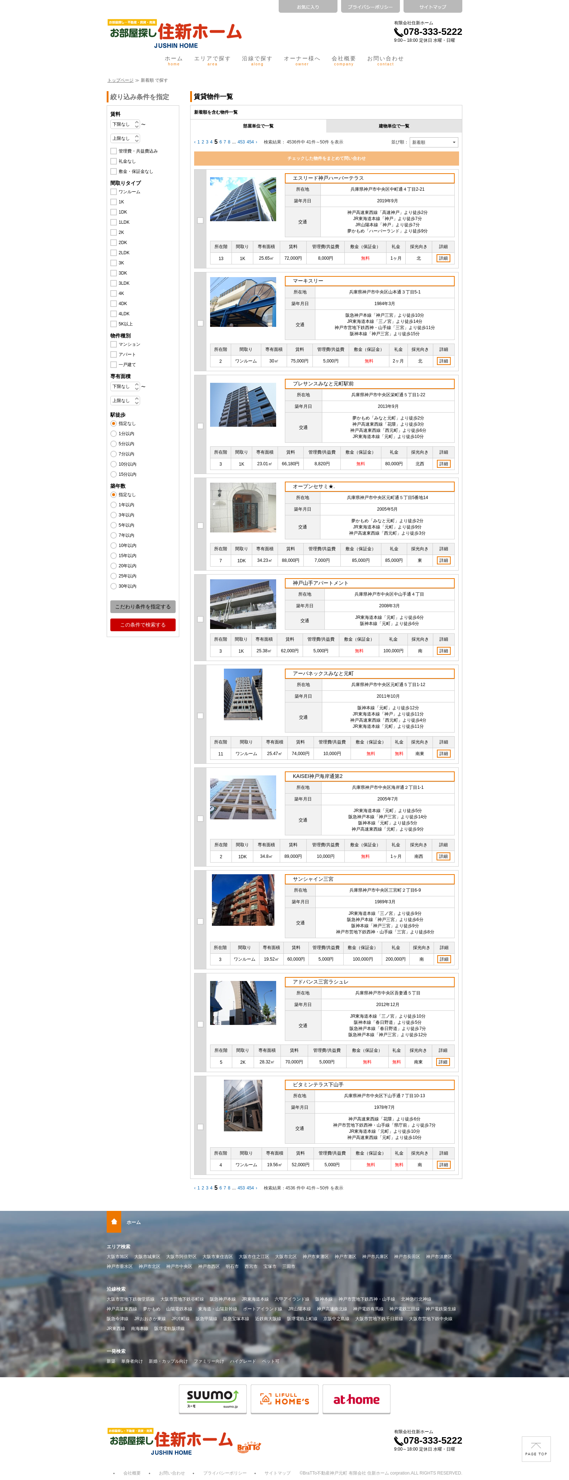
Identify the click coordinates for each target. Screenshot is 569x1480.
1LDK (124, 222)
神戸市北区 (149, 1266)
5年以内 (126, 525)
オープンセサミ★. (314, 486)
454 (250, 142)
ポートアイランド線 (262, 1308)
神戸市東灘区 (316, 1256)
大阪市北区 (286, 1256)
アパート (127, 354)
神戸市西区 (209, 1266)
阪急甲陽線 (206, 1318)
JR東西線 (116, 1328)
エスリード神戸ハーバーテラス (328, 178)
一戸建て (127, 364)
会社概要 (344, 60)
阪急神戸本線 (223, 1299)
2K (121, 232)
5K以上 (126, 324)
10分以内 (127, 464)
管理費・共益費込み (138, 151)
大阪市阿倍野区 (181, 1256)
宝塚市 (270, 1266)
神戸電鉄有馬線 (368, 1308)
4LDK (124, 313)
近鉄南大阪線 (268, 1318)
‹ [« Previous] (195, 142)
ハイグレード (243, 1361)
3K (121, 262)
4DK (123, 303)
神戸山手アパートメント (321, 583)
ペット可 (270, 1361)
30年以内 (127, 586)
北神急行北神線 (416, 1299)
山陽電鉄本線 (179, 1308)
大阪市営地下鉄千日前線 (379, 1318)
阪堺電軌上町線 (302, 1318)
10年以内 (127, 545)
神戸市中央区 (179, 1266)
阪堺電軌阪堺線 (169, 1328)
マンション (129, 344)
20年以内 (127, 565)
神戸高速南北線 (332, 1308)
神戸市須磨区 (439, 1256)
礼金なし (127, 161)
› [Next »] (256, 142)
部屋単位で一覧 (258, 126)
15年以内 (127, 555)
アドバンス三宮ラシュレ (321, 982)
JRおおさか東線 (150, 1318)
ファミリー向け (209, 1361)
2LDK (124, 252)
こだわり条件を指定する (143, 606)
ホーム (174, 60)
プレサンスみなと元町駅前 (323, 383)
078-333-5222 (428, 31)
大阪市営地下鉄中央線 (431, 1318)
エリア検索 (118, 1246)
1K (121, 201)
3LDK (124, 283)
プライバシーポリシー (225, 1473)
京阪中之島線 (336, 1318)
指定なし (127, 423)
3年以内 (126, 515)
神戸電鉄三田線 (404, 1308)
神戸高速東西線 (122, 1308)
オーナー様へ (302, 60)
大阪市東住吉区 (217, 1256)
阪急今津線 (117, 1318)
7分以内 (126, 454)
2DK (123, 242)
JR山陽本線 (299, 1308)
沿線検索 (116, 1289)
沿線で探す (257, 60)
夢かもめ (151, 1308)
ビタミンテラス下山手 (318, 1084)
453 (241, 142)
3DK (123, 273)
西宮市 (251, 1266)
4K (121, 293)
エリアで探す (212, 60)
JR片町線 (181, 1318)
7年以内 (126, 535)
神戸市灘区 (345, 1256)
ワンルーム (129, 191)
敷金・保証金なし (136, 171)
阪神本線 (324, 1299)
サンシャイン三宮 (313, 879)
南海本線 (139, 1328)
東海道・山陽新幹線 (217, 1308)
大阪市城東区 (147, 1256)
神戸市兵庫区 (375, 1256)
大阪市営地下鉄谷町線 (182, 1299)
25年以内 (127, 576)
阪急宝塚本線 (236, 1318)
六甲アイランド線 (292, 1299)
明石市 (232, 1266)
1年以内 (126, 504)
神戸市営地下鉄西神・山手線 (367, 1299)
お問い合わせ (385, 60)
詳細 (443, 258)
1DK (123, 212)
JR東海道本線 (255, 1299)
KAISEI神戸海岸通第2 (318, 776)
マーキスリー (308, 281)
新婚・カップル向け (168, 1361)
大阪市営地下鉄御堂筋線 (131, 1299)
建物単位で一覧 (394, 126)
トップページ (120, 80)
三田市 (288, 1266)
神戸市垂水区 (120, 1266)
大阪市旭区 (117, 1256)
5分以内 (126, 443)
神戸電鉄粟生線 (441, 1308)
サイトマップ (278, 1473)
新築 (111, 1361)
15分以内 (127, 474)
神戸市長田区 (407, 1256)
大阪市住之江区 (254, 1256)
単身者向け (132, 1361)
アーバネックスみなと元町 (323, 673)
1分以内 (126, 433)
